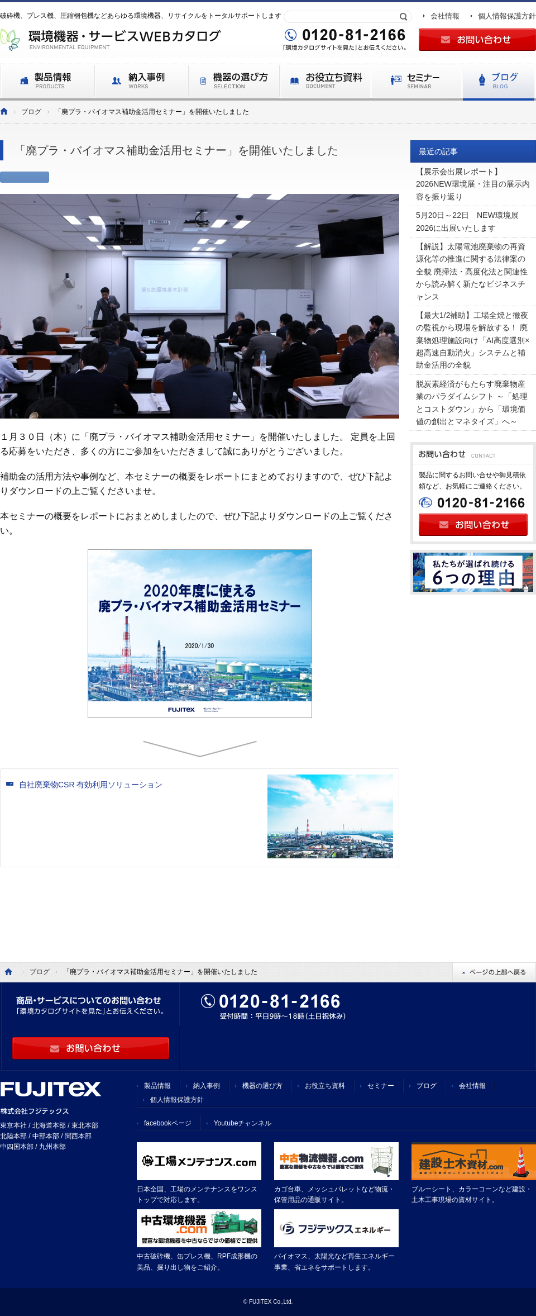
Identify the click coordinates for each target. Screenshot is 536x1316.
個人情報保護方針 (507, 16)
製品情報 (157, 1086)
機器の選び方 (262, 1086)
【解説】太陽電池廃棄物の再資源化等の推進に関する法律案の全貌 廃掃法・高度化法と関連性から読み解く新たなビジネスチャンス (472, 271)
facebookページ (168, 1123)
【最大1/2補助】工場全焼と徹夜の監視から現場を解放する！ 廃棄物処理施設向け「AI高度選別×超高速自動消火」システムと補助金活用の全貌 (472, 340)
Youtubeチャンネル (243, 1123)
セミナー (380, 1086)
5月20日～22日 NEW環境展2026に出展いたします (467, 221)
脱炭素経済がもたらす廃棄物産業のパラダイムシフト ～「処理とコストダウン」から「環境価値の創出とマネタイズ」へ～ (472, 402)
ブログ (31, 112)
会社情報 (445, 16)
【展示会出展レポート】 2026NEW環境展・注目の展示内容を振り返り (473, 184)
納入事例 (206, 1086)
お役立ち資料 (325, 1086)
